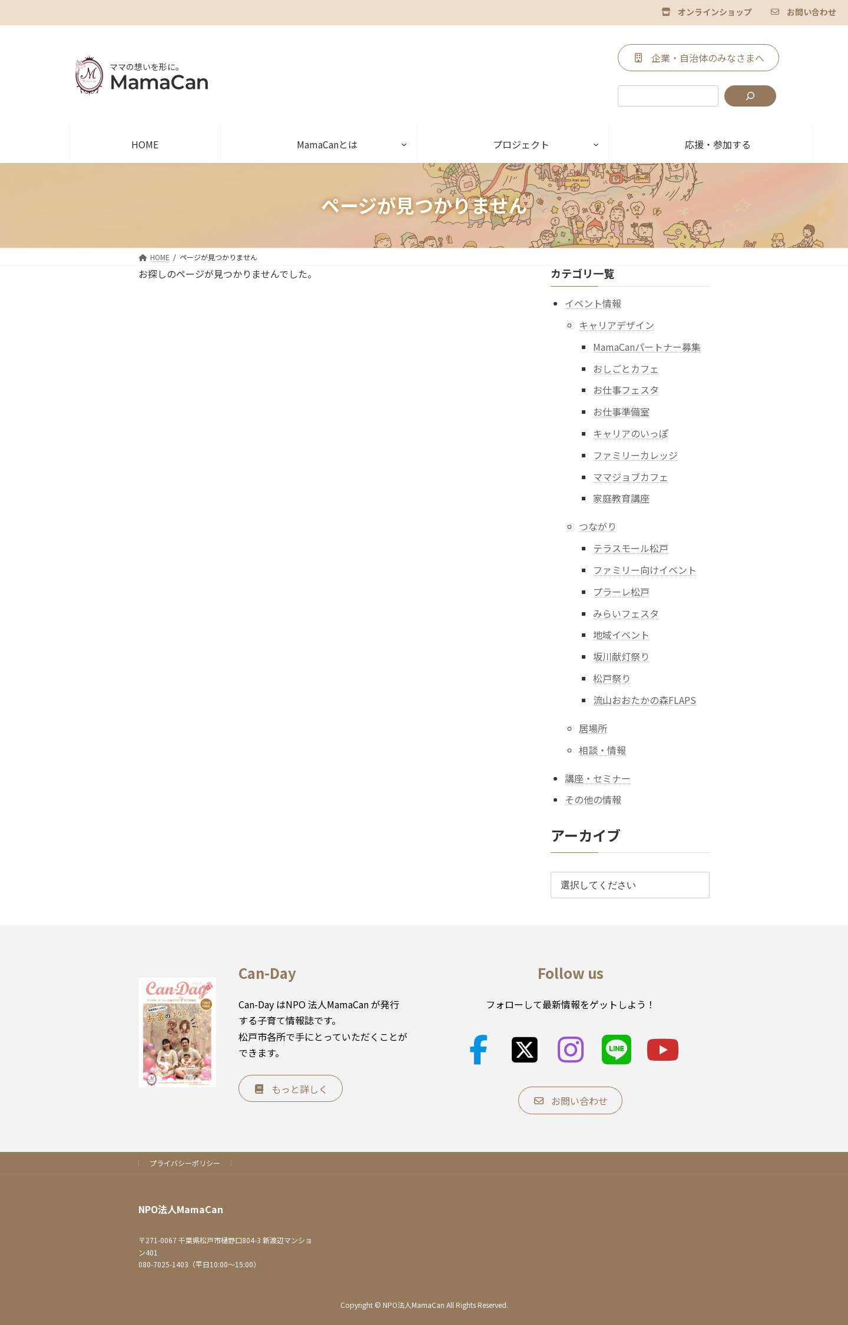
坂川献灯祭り (621, 656)
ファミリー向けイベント (645, 570)
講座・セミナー (598, 778)
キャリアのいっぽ (630, 433)
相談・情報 (602, 749)
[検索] (750, 96)
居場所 (593, 727)
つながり (598, 526)
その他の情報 (593, 799)
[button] (707, 11)
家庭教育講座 (621, 498)
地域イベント (621, 634)
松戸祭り (612, 678)
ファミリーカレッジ (635, 454)
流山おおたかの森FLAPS (644, 699)
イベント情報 (593, 303)
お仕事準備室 (621, 411)
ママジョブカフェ (630, 476)
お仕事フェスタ (626, 390)
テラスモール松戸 (630, 548)
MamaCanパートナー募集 (647, 346)
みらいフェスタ (626, 613)
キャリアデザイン (616, 325)
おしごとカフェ (626, 368)
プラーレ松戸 (621, 591)
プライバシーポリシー (185, 1163)
